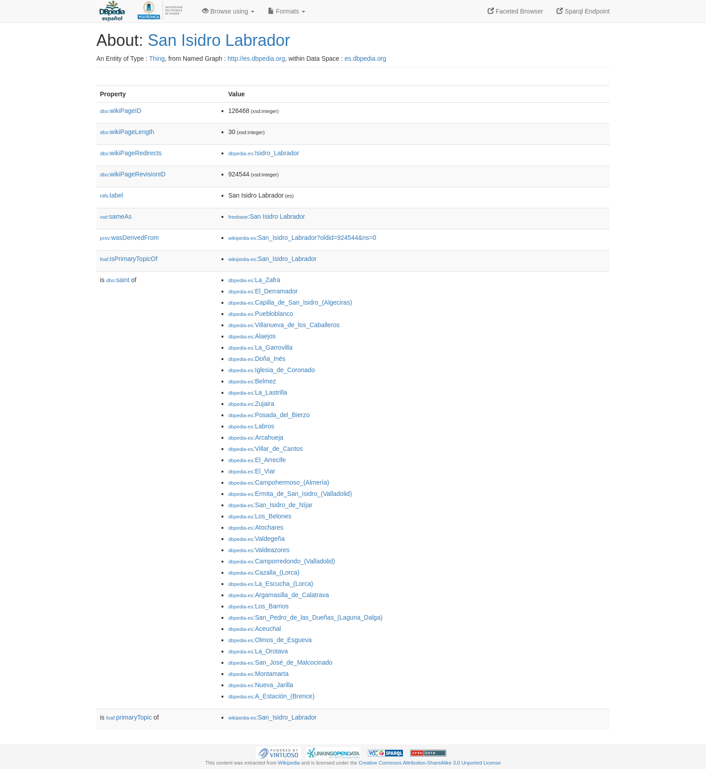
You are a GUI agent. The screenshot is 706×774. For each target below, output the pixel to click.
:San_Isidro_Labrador (272, 258)
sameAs (115, 216)
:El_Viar (251, 471)
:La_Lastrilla (257, 392)
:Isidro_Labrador (263, 153)
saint (117, 280)
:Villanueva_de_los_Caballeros (283, 324)
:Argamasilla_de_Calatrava (278, 594)
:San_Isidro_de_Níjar (270, 504)
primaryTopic (129, 717)
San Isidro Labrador (219, 40)
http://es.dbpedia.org (256, 58)
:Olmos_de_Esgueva (270, 640)
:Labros (251, 426)
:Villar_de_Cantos (265, 448)
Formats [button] (286, 11)
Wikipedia (289, 762)
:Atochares (255, 527)
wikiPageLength (127, 131)
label (111, 195)
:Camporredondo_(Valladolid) (281, 561)
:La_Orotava (258, 651)
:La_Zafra (254, 280)
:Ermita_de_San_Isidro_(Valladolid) (290, 493)
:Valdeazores (259, 550)
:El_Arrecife (257, 460)
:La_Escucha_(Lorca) (270, 583)
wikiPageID (120, 110)
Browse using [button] (228, 11)
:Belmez (252, 381)
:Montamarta (258, 673)
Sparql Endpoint (583, 11)
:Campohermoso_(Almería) (278, 482)
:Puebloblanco (260, 313)
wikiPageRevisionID (133, 174)
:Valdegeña (256, 538)
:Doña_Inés (256, 358)
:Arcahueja (255, 437)
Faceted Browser (515, 11)
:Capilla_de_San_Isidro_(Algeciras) (290, 302)
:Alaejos (252, 336)
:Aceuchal (254, 628)
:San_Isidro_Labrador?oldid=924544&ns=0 (302, 237)
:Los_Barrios (258, 606)
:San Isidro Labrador (266, 216)
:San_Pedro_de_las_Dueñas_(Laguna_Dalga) (305, 617)
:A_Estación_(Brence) (271, 696)
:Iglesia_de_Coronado (271, 370)
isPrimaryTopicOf (129, 258)
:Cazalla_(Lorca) (263, 572)
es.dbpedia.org (365, 58)
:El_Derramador (263, 291)
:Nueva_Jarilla (260, 684)
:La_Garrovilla (260, 347)
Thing (157, 58)
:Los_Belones (259, 516)
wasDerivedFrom (129, 237)
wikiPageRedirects (131, 153)
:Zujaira (251, 403)
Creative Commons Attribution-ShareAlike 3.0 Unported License (429, 762)
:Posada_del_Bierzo (269, 414)
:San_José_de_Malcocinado (280, 662)
